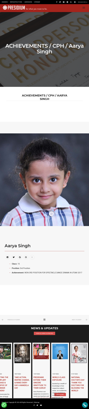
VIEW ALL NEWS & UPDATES (44, 333)
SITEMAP (37, 2)
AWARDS (5, 2)
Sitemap (36, 402)
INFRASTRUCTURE (16, 2)
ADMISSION (28, 2)
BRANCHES (82, 2)
